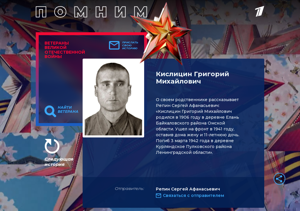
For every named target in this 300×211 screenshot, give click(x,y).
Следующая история (59, 161)
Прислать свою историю (130, 45)
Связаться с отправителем (193, 195)
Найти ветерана (68, 110)
